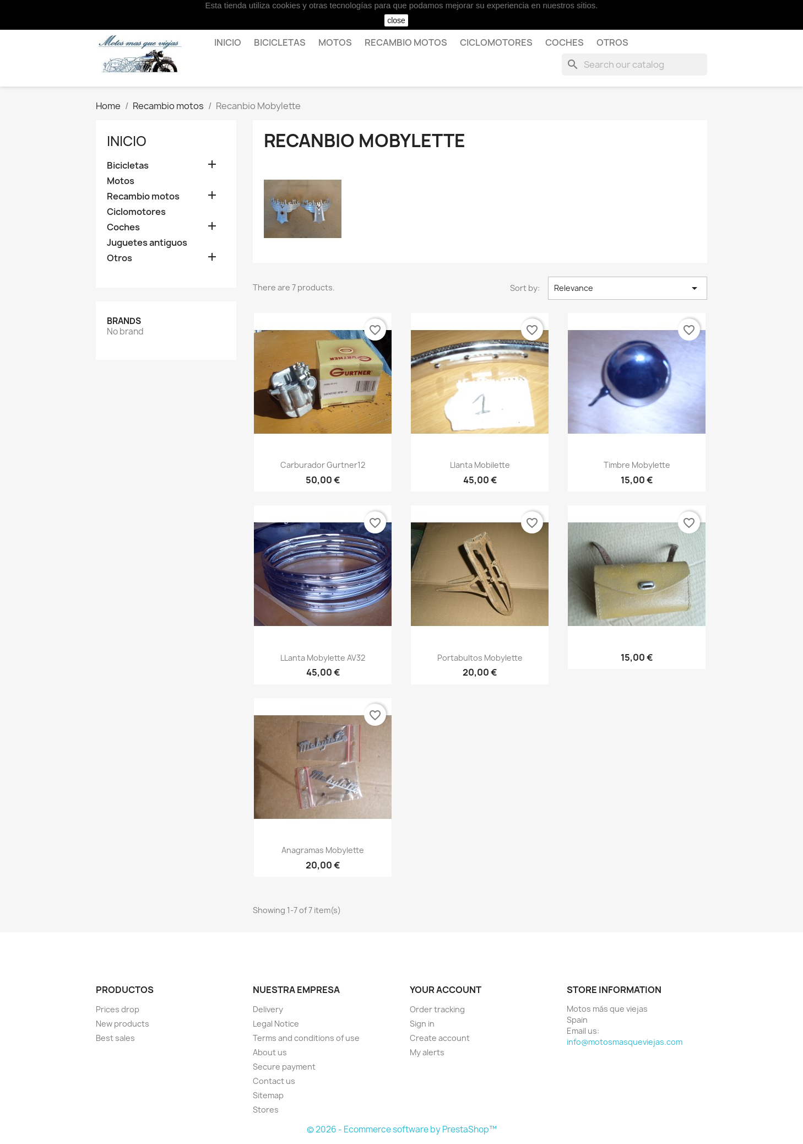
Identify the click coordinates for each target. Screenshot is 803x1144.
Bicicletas (280, 42)
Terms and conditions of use (306, 1038)
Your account (445, 990)
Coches (564, 42)
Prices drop (117, 1009)
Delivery (268, 1009)
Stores (266, 1109)
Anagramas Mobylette (322, 850)
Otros (612, 42)
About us (270, 1052)
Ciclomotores (496, 42)
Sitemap (268, 1095)
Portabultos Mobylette (480, 657)
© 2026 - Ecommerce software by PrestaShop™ (402, 1129)
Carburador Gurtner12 (322, 465)
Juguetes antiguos (147, 243)
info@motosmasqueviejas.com (624, 1042)
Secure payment (284, 1066)
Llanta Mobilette (480, 465)
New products (122, 1023)
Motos (335, 42)
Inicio (227, 42)
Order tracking (437, 1009)
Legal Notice (276, 1023)
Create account (440, 1038)
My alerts (427, 1052)
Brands (124, 321)
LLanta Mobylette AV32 (322, 657)
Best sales (115, 1038)
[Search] (634, 64)
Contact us (274, 1081)
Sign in (422, 1023)
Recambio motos (406, 42)
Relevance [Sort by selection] (627, 288)
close (396, 20)
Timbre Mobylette (637, 465)
